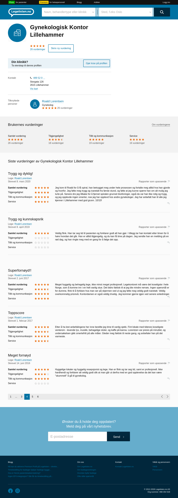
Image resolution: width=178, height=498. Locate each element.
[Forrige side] (162, 396)
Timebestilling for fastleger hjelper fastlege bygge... (29, 469)
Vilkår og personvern (161, 462)
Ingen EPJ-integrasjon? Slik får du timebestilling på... (30, 476)
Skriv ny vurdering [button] (60, 48)
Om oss (80, 462)
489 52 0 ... (39, 77)
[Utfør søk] (162, 12)
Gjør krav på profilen (96, 63)
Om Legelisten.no (84, 466)
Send (116, 436)
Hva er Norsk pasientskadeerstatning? (24, 472)
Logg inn (166, 2)
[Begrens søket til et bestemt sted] (125, 12)
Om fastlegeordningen (86, 469)
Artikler (97, 2)
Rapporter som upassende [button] (153, 181)
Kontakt (118, 462)
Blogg (79, 2)
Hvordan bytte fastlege (86, 472)
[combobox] (68, 12)
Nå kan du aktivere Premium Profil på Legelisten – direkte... (33, 466)
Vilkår (155, 466)
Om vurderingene (161, 124)
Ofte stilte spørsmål (85, 476)
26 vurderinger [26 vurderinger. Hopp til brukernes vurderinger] (37, 49)
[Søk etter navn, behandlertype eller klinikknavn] (68, 12)
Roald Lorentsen (53, 101)
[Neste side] (167, 396)
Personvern (157, 469)
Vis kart (34, 88)
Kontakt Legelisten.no (124, 466)
